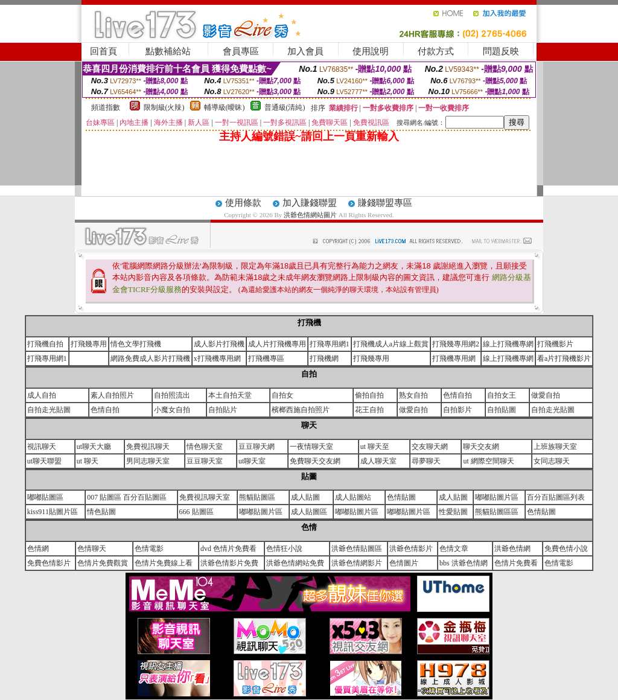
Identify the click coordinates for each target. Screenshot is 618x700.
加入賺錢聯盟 (309, 203)
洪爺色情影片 (411, 548)
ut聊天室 (252, 461)
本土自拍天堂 (230, 395)
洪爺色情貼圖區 (356, 548)
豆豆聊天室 (204, 461)
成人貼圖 (305, 497)
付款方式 (436, 51)
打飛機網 (324, 358)
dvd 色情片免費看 (228, 548)
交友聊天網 (430, 446)
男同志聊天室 (148, 461)
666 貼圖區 (196, 512)
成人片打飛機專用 (277, 344)
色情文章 (453, 548)
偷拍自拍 (369, 395)
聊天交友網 (481, 446)
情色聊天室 (204, 446)
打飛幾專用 (89, 344)
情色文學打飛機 (135, 344)
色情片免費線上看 (164, 563)
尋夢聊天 (426, 461)
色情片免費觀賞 (102, 563)
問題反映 (501, 51)
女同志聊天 (552, 461)
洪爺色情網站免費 (295, 563)
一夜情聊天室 (311, 446)
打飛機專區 (266, 358)
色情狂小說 (284, 548)
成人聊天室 (378, 461)
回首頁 (103, 51)
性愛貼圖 (453, 512)
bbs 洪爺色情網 (463, 563)
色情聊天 (91, 548)
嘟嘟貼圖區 (45, 497)
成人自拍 (41, 395)
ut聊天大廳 (94, 446)
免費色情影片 (49, 563)
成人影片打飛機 (219, 344)
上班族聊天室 (555, 446)
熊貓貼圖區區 (496, 512)
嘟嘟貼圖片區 (496, 497)
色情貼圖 (401, 497)
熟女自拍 (413, 395)
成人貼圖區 (309, 512)
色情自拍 (457, 395)
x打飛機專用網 (217, 358)
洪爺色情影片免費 (229, 563)
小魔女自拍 (172, 410)
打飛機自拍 (45, 344)
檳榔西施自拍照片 (301, 410)
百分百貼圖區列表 (556, 497)
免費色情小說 (566, 548)
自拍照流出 (172, 395)
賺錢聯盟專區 (385, 203)
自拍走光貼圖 (49, 410)
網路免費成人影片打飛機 (150, 358)
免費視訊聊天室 (204, 497)
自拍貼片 (222, 410)
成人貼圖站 (353, 497)
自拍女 (282, 395)
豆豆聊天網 (256, 446)
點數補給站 (168, 51)
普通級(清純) (284, 107)
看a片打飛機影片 (564, 358)
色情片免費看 (516, 563)
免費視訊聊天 (148, 446)
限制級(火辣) (164, 107)
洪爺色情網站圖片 (311, 214)
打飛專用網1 (329, 344)
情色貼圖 (101, 512)
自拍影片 (457, 410)
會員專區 (241, 51)
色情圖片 (403, 563)
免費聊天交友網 (315, 461)
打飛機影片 (555, 344)
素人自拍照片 (112, 395)
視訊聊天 (41, 446)
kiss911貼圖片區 (52, 512)
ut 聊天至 (374, 446)
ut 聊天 (87, 461)
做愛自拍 (545, 395)
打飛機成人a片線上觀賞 (390, 344)
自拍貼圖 (501, 410)
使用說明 (370, 51)
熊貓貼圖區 (257, 497)
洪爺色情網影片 (356, 563)
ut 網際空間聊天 (488, 461)
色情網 (38, 548)
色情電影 (149, 548)
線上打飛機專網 (508, 344)
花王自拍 (369, 410)
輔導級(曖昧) (224, 107)
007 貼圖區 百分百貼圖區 (127, 497)
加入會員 (305, 51)
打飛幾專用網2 (455, 344)
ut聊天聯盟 (44, 461)
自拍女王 (501, 395)
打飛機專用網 (454, 358)
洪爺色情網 (512, 548)
